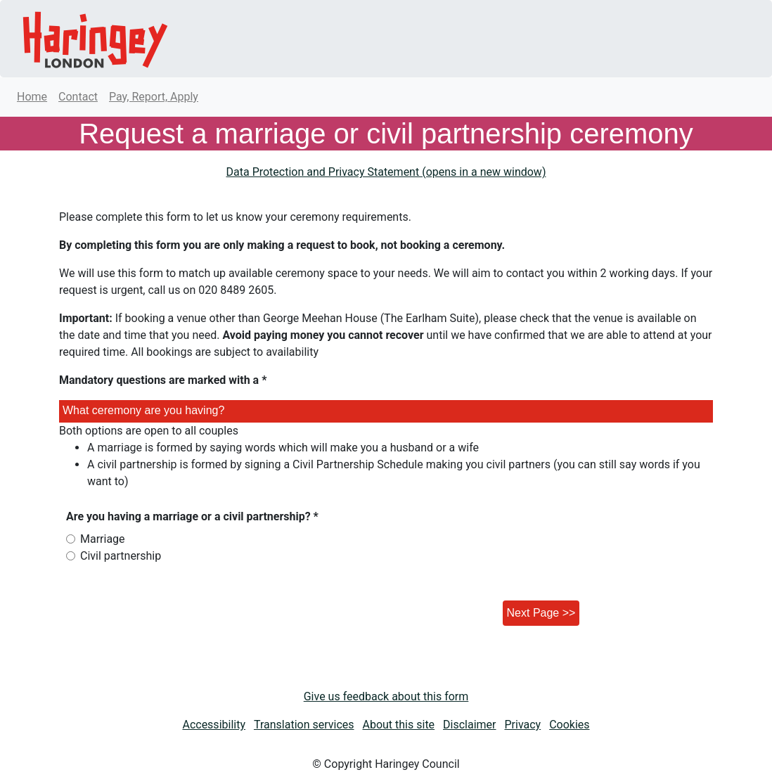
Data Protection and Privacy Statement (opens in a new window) (386, 172)
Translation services (304, 724)
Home (32, 96)
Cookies (569, 724)
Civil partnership (120, 556)
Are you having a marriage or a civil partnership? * (192, 516)
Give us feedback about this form (386, 696)
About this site (399, 724)
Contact (78, 96)
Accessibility (213, 724)
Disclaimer (469, 724)
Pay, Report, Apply (153, 96)
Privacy (523, 724)
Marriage (102, 539)
